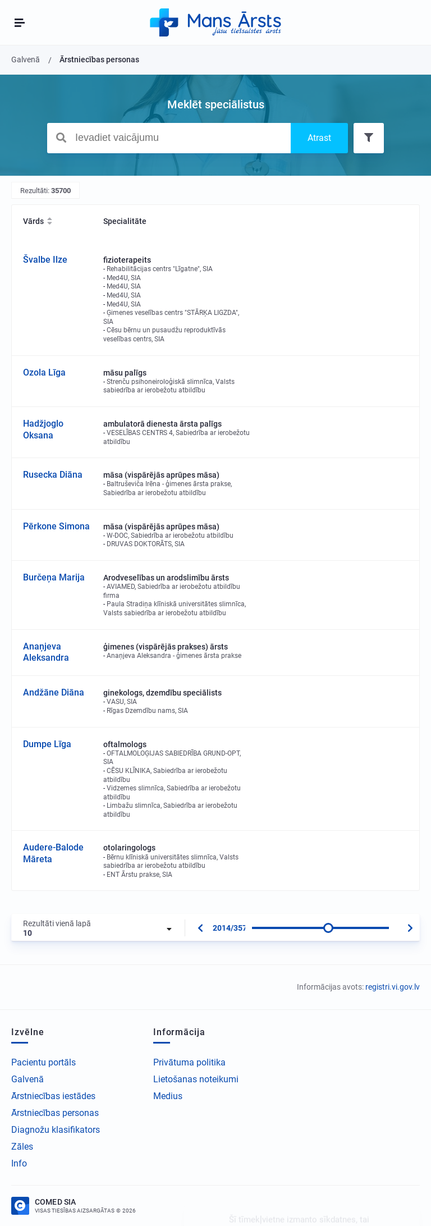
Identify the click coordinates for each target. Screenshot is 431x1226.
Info (19, 1163)
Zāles (22, 1146)
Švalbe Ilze (45, 259)
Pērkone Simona (56, 526)
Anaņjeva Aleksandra (46, 652)
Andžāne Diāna (53, 692)
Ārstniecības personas (55, 1113)
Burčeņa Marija (54, 577)
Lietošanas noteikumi (196, 1079)
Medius (167, 1096)
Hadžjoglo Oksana (43, 429)
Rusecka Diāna (52, 474)
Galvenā (27, 1079)
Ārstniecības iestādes (53, 1096)
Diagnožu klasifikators (55, 1129)
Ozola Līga (44, 372)
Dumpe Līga (47, 744)
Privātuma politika (189, 1062)
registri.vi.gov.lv (392, 986)
